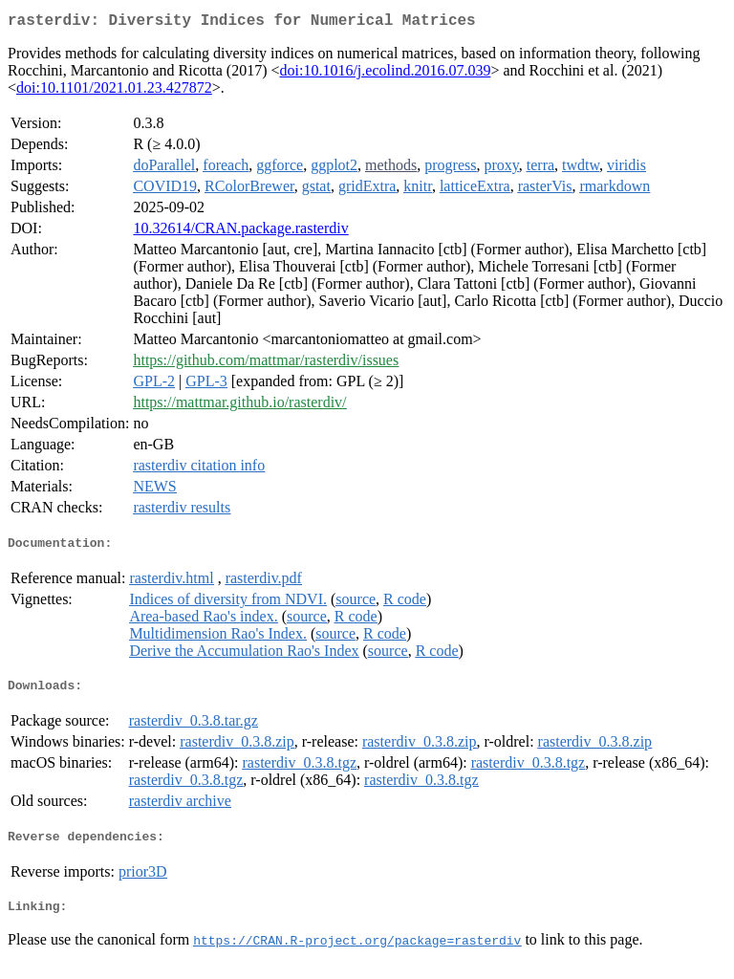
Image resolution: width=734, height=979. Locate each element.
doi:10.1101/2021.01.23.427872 (114, 91)
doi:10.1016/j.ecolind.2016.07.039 (385, 74)
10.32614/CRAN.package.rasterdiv (240, 232)
